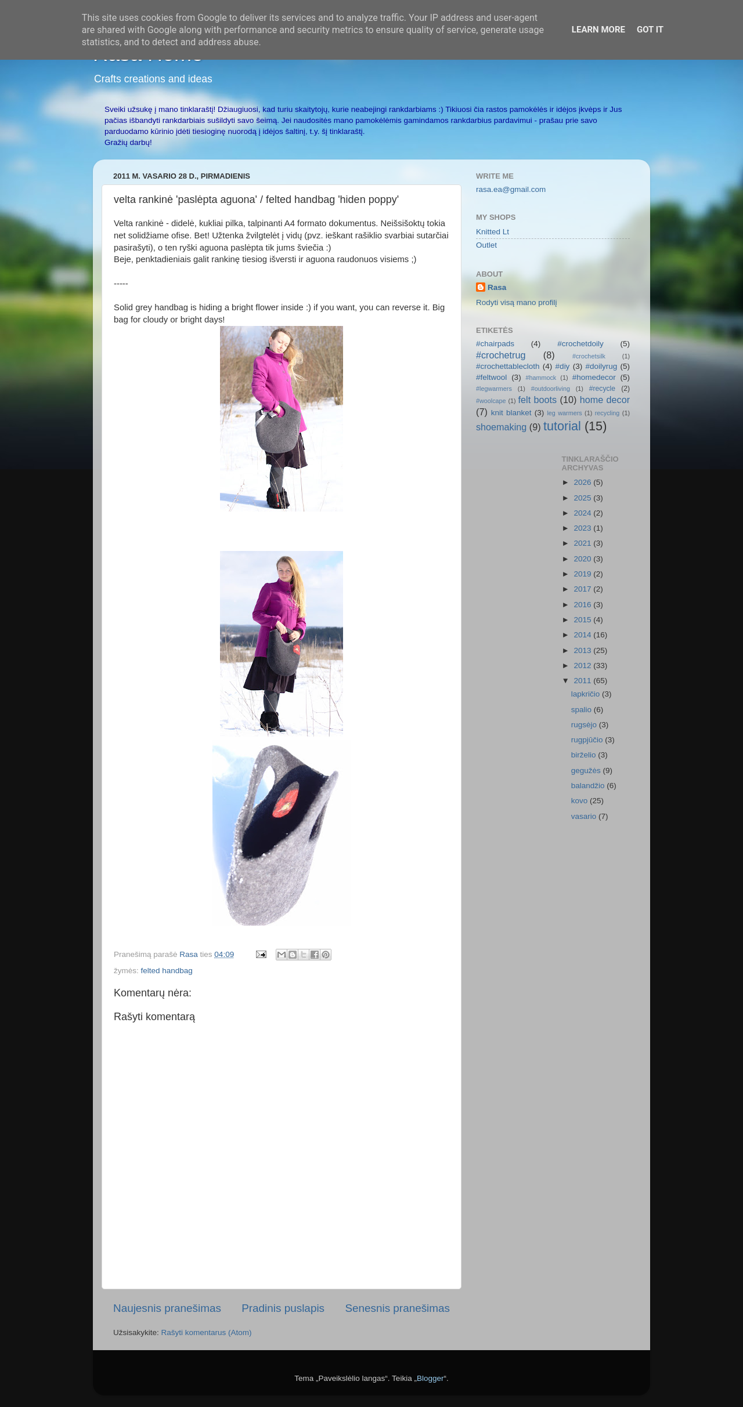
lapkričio (586, 694)
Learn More (598, 29)
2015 (583, 619)
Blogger (430, 1378)
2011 (583, 680)
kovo (580, 800)
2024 (583, 513)
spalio (582, 709)
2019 (583, 574)
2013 (583, 650)
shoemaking (501, 427)
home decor (605, 399)
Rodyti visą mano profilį (516, 302)
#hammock (540, 377)
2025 (583, 498)
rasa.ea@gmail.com (511, 189)
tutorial (562, 426)
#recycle (602, 389)
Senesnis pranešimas (397, 1308)
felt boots (537, 399)
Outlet (486, 245)
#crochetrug (500, 355)
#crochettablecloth (508, 366)
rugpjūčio (588, 739)
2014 (583, 634)
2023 (583, 528)
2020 (583, 558)
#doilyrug (601, 366)
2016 (583, 604)
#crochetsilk (588, 356)
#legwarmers (494, 388)
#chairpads (495, 343)
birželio (584, 754)
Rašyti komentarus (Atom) (206, 1332)
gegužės (587, 770)
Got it (650, 29)
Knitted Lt (492, 231)
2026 (583, 482)
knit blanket (511, 412)
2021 (583, 543)
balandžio (589, 785)
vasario (584, 816)
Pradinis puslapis (282, 1308)
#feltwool (491, 377)
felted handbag (167, 970)
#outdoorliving (550, 388)
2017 (583, 589)
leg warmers (564, 412)
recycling (607, 412)
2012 (583, 665)
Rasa (497, 287)
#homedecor (594, 377)
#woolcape (491, 400)
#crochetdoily (580, 343)
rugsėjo (585, 724)
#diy (563, 366)
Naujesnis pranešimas (167, 1308)
